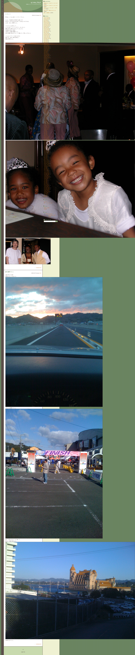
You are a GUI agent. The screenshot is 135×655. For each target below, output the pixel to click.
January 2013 (46, 113)
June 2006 (46, 195)
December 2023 (47, 25)
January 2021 (46, 37)
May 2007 (45, 181)
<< (2, 29)
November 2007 (47, 174)
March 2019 (46, 43)
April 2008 (45, 168)
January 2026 (46, 17)
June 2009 (46, 156)
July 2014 (45, 91)
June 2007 (46, 180)
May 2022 (45, 32)
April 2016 (45, 68)
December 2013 (47, 100)
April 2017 (45, 61)
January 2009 (46, 162)
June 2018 (46, 51)
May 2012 (45, 119)
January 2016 (46, 71)
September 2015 (47, 76)
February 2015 (46, 84)
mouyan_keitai (46, 207)
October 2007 (46, 175)
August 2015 (46, 77)
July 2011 (45, 130)
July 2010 (45, 145)
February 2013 (46, 112)
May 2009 (45, 157)
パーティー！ (8, 14)
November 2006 (47, 189)
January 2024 (46, 23)
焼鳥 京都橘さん (47, 12)
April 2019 (45, 42)
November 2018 (47, 48)
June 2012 (46, 118)
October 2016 (46, 66)
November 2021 (47, 34)
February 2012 (46, 123)
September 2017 (47, 57)
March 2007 (46, 184)
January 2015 (46, 85)
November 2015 (47, 73)
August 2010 (46, 144)
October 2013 (46, 102)
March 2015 (46, 83)
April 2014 (45, 95)
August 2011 (46, 129)
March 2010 (46, 147)
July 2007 (45, 179)
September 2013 (47, 104)
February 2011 (46, 136)
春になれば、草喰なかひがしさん (50, 10)
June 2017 (46, 60)
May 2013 (45, 108)
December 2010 (47, 139)
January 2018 (46, 54)
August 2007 (46, 178)
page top (23, 651)
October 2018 (46, 49)
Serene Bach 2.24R (51, 215)
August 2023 (46, 26)
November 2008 (47, 163)
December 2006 (47, 187)
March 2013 (46, 111)
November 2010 (47, 140)
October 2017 (46, 56)
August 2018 (46, 50)
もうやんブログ (36, 2)
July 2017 (45, 59)
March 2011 (46, 135)
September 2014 (47, 90)
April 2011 (45, 134)
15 (2, 15)
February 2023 (46, 28)
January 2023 (46, 29)
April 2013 (45, 110)
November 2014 (47, 88)
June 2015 (46, 79)
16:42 (40, 273)
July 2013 (45, 106)
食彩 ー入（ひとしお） (48, 202)
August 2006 (46, 192)
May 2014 (45, 94)
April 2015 (45, 82)
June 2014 (46, 93)
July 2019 (45, 39)
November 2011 (47, 127)
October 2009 (46, 153)
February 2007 (46, 185)
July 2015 (45, 78)
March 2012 (46, 122)
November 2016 (47, 65)
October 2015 (46, 74)
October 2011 (46, 128)
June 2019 (46, 40)
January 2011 (46, 138)
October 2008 (46, 164)
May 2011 (45, 133)
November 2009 (47, 152)
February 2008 (46, 170)
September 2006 (47, 191)
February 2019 (46, 44)
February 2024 (46, 22)
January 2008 (46, 172)
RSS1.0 (47, 213)
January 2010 (46, 150)
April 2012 (45, 121)
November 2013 (47, 101)
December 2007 (47, 173)
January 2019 (46, 45)
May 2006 (45, 196)
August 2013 (46, 105)
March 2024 (46, 21)
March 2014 (46, 96)
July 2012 (45, 117)
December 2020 (47, 38)
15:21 (40, 15)
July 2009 (45, 155)
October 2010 (46, 141)
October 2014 (46, 89)
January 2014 (46, 99)
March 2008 (46, 169)
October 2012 (46, 116)
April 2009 (45, 158)
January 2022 (46, 33)
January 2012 (46, 124)
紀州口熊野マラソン (9, 271)
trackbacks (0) (38, 267)
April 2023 (45, 27)
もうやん (45, 201)
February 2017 (46, 62)
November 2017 (47, 55)
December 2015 (47, 72)
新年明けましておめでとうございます (51, 3)
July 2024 (45, 20)
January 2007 (46, 186)
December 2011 (47, 125)
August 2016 (46, 67)
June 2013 (46, 107)
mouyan (45, 209)
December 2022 (47, 31)
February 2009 (46, 161)
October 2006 (46, 190)
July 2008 (45, 167)
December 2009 (47, 151)
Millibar (49, 216)
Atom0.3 (50, 213)
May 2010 (45, 146)
